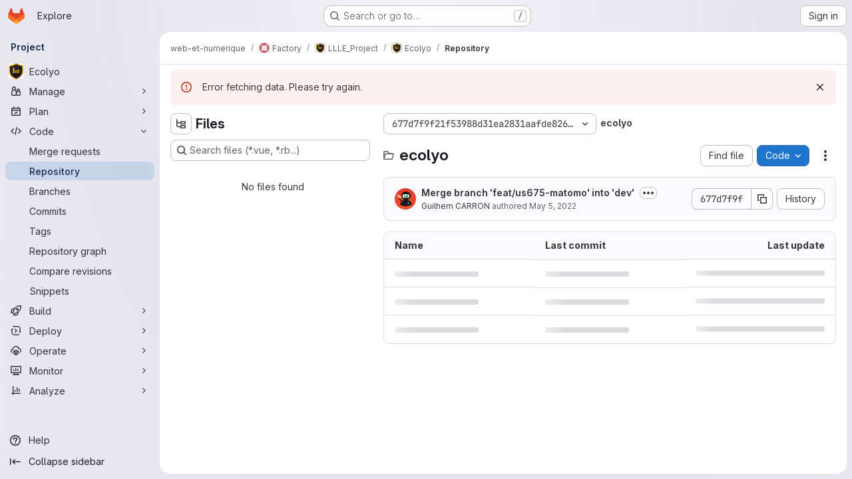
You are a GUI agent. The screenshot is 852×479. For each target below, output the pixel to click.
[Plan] (79, 111)
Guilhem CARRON (455, 206)
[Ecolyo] (79, 71)
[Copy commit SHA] (762, 199)
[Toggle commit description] (648, 193)
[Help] (79, 440)
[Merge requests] (79, 151)
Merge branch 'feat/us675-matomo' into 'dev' (527, 192)
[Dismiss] (820, 87)
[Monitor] (79, 370)
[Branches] (79, 191)
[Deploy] (79, 330)
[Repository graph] (79, 250)
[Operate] (79, 350)
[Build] (79, 310)
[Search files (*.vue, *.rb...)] (270, 150)
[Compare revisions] (79, 270)
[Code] (79, 131)
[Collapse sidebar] (79, 461)
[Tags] (79, 231)
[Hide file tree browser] (181, 123)
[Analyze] (79, 390)
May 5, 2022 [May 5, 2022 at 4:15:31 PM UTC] (552, 206)
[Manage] (79, 91)
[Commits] (79, 211)
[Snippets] (79, 290)
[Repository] (79, 171)
